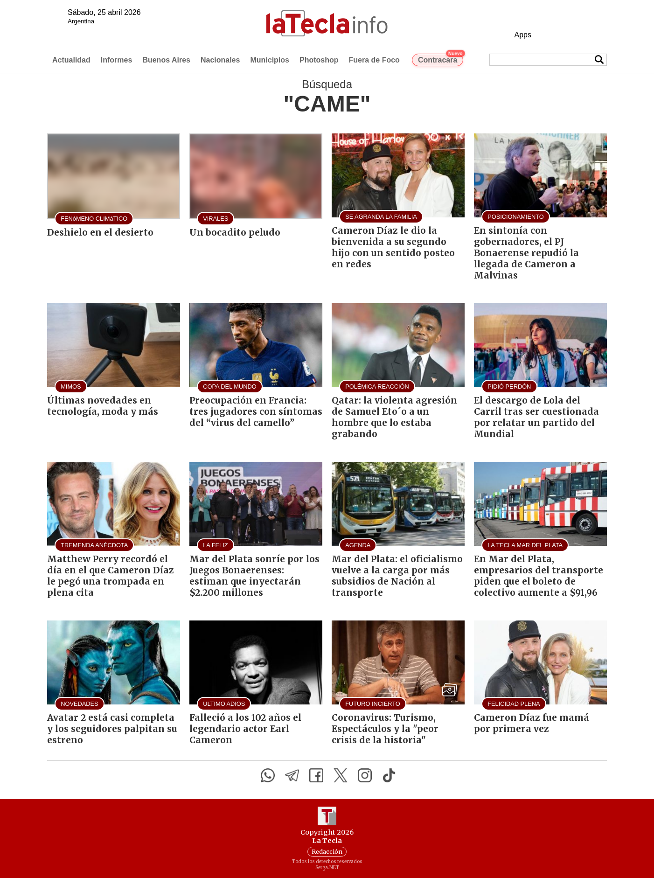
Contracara (440, 59)
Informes (116, 60)
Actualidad (71, 60)
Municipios (269, 60)
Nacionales (220, 60)
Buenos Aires (166, 60)
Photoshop (319, 60)
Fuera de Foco (374, 60)
